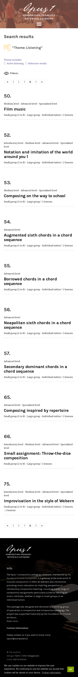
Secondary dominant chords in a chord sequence (35, 369)
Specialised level (48, 103)
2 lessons (68, 115)
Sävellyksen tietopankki (39, 11)
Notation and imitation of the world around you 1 (38, 154)
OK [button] (70, 669)
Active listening (14, 63)
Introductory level (13, 143)
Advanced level (29, 103)
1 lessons (68, 245)
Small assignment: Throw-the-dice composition (37, 455)
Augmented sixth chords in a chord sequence (38, 237)
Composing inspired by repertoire (36, 410)
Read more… (13, 621)
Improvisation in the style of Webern (39, 500)
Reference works (36, 63)
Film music (15, 109)
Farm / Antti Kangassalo (27, 655)
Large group (33, 115)
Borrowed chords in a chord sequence (30, 281)
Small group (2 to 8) (14, 115)
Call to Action (19, 659)
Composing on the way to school (34, 195)
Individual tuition (51, 115)
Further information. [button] (51, 672)
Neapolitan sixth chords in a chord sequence (37, 325)
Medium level (11, 103)
